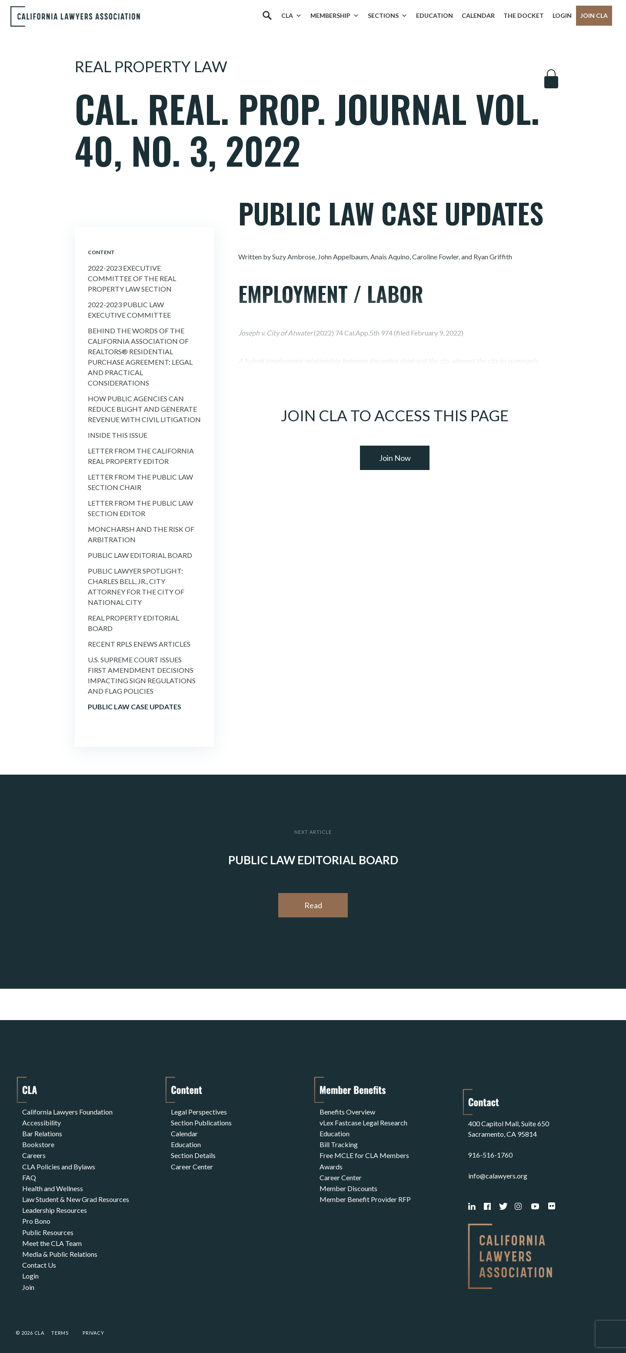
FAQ (29, 1174)
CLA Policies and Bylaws (58, 1163)
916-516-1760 (490, 1146)
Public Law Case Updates (134, 706)
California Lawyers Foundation (67, 1111)
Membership (334, 16)
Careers (34, 1153)
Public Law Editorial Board (140, 555)
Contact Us (39, 1257)
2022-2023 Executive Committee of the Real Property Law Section (132, 278)
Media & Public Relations (59, 1247)
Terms (60, 1324)
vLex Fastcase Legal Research (363, 1122)
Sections (387, 16)
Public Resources (47, 1226)
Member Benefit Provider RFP (365, 1195)
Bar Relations (42, 1132)
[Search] (267, 16)
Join (28, 1278)
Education (434, 15)
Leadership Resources (54, 1205)
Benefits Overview (347, 1111)
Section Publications (201, 1122)
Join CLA (594, 15)
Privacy (93, 1324)
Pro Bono (36, 1216)
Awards (331, 1163)
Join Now (395, 458)
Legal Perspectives (199, 1111)
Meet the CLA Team (52, 1236)
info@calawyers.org (498, 1167)
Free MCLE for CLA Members (364, 1153)
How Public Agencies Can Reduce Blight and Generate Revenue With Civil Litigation (144, 408)
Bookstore (38, 1142)
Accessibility (41, 1122)
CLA (291, 16)
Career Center (192, 1163)
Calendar (478, 15)
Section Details (193, 1153)
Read (313, 905)
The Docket (523, 15)
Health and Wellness (52, 1184)
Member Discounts (348, 1184)
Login (562, 15)
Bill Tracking (339, 1142)
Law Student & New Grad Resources (75, 1195)
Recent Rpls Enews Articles (139, 644)
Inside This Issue (117, 435)
